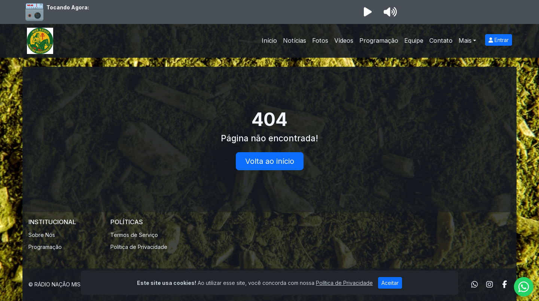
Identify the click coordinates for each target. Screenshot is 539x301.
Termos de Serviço (134, 235)
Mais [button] (465, 40)
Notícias (294, 40)
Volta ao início (269, 161)
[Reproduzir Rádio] (367, 12)
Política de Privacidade (138, 247)
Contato (441, 40)
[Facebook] (504, 284)
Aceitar (390, 283)
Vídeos (343, 40)
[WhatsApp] (474, 284)
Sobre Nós (41, 235)
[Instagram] (489, 284)
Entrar (498, 40)
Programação (378, 40)
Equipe (413, 40)
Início (269, 40)
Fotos (320, 40)
